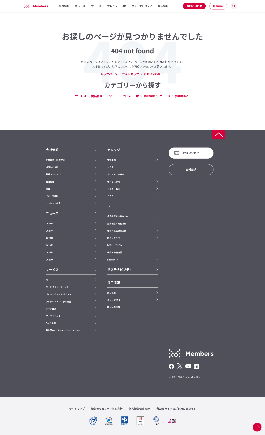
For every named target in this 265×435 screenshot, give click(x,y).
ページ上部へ (257, 427)
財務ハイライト (114, 245)
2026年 (49, 223)
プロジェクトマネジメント (58, 294)
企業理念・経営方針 (55, 159)
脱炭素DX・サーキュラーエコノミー (63, 330)
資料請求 (218, 6)
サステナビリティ (119, 269)
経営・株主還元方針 (116, 230)
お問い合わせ (194, 6)
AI (47, 279)
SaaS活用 (51, 323)
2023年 (49, 245)
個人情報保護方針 (139, 408)
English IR (112, 259)
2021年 (49, 259)
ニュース (165, 96)
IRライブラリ (113, 237)
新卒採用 (111, 292)
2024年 (49, 237)
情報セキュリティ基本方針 (107, 408)
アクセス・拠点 (53, 203)
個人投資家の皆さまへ (117, 216)
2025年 (49, 230)
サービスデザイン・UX (57, 286)
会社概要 (50, 181)
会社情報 (149, 96)
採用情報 (180, 96)
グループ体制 (52, 196)
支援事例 (111, 159)
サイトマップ (130, 74)
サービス (80, 96)
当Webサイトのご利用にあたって (176, 408)
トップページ (109, 74)
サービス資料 (113, 181)
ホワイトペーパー (115, 174)
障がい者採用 (113, 307)
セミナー (112, 96)
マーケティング (53, 315)
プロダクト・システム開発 (58, 301)
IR (137, 96)
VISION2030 (52, 167)
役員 (48, 188)
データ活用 (51, 308)
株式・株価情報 (114, 252)
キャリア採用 (113, 299)
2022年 (49, 252)
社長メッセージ (53, 174)
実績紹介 (96, 96)
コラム (127, 96)
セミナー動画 (113, 188)
